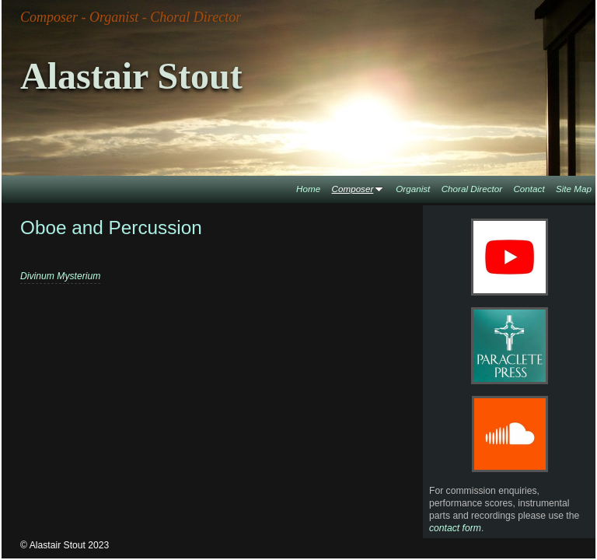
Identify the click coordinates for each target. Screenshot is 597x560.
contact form (455, 528)
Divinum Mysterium (60, 276)
